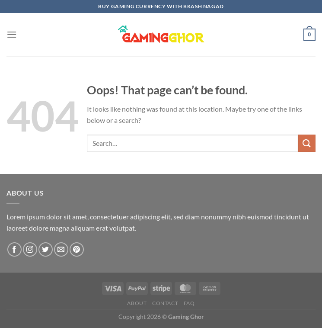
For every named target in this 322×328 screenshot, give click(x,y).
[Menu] (11, 34)
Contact (165, 303)
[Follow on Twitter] (45, 249)
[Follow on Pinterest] (77, 249)
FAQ (189, 303)
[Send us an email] (61, 249)
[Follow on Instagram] (30, 249)
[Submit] (307, 143)
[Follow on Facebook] (14, 249)
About (137, 303)
